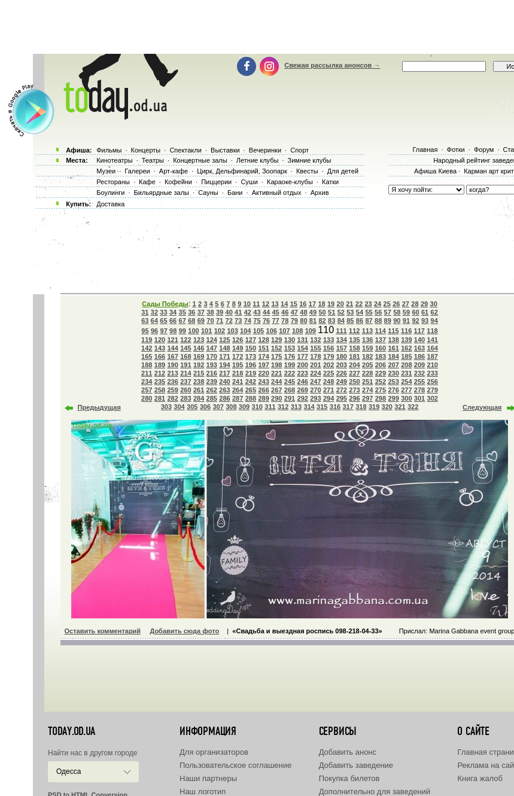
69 (201, 320)
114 (380, 330)
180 (341, 356)
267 (276, 390)
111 (341, 330)
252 (380, 381)
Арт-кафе (173, 171)
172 (237, 356)
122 (185, 339)
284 (198, 398)
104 (245, 330)
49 (313, 312)
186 (419, 356)
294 (328, 398)
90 (396, 320)
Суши (249, 181)
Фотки (456, 149)
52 (341, 312)
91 (406, 320)
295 (341, 398)
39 (219, 312)
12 (265, 303)
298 (380, 398)
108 (297, 330)
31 (144, 312)
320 (387, 406)
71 (219, 320)
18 (321, 303)
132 (315, 339)
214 (185, 373)
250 (354, 381)
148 (224, 348)
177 (302, 356)
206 (380, 364)
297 (367, 398)
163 (419, 348)
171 (224, 356)
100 (193, 330)
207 (393, 364)
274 (367, 390)
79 (294, 320)
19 (330, 303)
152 (276, 348)
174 (263, 356)
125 (224, 339)
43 (256, 312)
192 (198, 364)
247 (315, 381)
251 (367, 381)
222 (289, 373)
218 (237, 373)
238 (198, 381)
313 (296, 406)
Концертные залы (200, 160)
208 (406, 364)
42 (247, 312)
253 (393, 381)
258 (159, 390)
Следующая (482, 407)
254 (406, 381)
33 (163, 312)
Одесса (68, 771)
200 (302, 364)
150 (250, 348)
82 (322, 320)
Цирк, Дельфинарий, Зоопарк (242, 171)
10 (247, 303)
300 (406, 398)
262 (211, 390)
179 (328, 356)
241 (237, 381)
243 (263, 381)
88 (378, 320)
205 (367, 364)
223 (302, 373)
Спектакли (185, 150)
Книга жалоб (480, 778)
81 (313, 320)
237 (185, 381)
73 (238, 320)
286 (224, 398)
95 (144, 330)
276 (393, 390)
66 (173, 320)
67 (182, 320)
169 (198, 356)
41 (238, 312)
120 (159, 339)
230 (393, 373)
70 (210, 320)
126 (237, 339)
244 (276, 381)
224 (315, 373)
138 (393, 339)
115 (393, 330)
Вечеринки (265, 150)
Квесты (307, 171)
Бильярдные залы (161, 192)
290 (276, 398)
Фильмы (108, 150)
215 (198, 373)
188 (146, 364)
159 (367, 348)
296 (354, 398)
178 (315, 356)
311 (269, 406)
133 (328, 339)
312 (283, 406)
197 (263, 364)
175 (276, 356)
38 (210, 312)
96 (154, 330)
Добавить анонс (347, 752)
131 (302, 339)
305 (192, 406)
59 (406, 312)
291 (289, 398)
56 (378, 312)
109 (310, 330)
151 (263, 348)
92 (415, 320)
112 (354, 330)
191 (185, 364)
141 (432, 339)
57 (387, 312)
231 (406, 373)
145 (185, 348)
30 (433, 303)
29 (424, 303)
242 (250, 381)
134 (341, 339)
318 (360, 406)
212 (159, 373)
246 (302, 381)
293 (315, 398)
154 (302, 348)
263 (224, 390)
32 (154, 312)
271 (328, 390)
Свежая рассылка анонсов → (332, 65)
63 (144, 320)
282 (172, 398)
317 (347, 406)
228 (367, 373)
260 (185, 390)
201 (315, 364)
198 (276, 364)
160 (380, 348)
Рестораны (113, 181)
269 (302, 390)
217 (224, 373)
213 (172, 373)
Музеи (105, 171)
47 (294, 312)
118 (432, 330)
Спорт (299, 150)
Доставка (110, 204)
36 (191, 312)
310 (257, 406)
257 (146, 390)
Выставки (225, 150)
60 (415, 312)
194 (224, 364)
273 (354, 390)
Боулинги (110, 192)
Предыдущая (99, 407)
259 (172, 390)
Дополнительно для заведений (374, 791)
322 (412, 406)
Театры (153, 160)
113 (367, 330)
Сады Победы (165, 303)
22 (359, 303)
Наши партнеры (208, 778)
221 (276, 373)
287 (237, 398)
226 (341, 373)
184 (393, 356)
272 (341, 390)
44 (266, 312)
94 (434, 320)
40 (229, 312)
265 (250, 390)
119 (146, 339)
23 (368, 303)
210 (432, 364)
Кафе (147, 181)
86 (359, 320)
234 (146, 381)
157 (341, 348)
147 (211, 348)
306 (205, 406)
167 (172, 356)
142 (146, 348)
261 (198, 390)
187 (432, 356)
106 (271, 330)
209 (419, 364)
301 (419, 398)
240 (224, 381)
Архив (320, 192)
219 (250, 373)
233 (432, 373)
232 (419, 373)
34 (173, 312)
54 (359, 312)
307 (217, 406)
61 (424, 312)
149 (237, 348)
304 (179, 406)
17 (312, 303)
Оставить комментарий (103, 631)
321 (399, 406)
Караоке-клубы (290, 181)
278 (419, 390)
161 (393, 348)
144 (172, 348)
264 (237, 390)
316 (335, 406)
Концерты (145, 150)
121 (172, 339)
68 (191, 320)
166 (159, 356)
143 (159, 348)
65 (163, 320)
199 (289, 364)
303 (166, 406)
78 (284, 320)
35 (182, 312)
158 (354, 348)
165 (146, 356)
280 (146, 398)
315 (322, 406)
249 (341, 381)
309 (244, 406)
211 (146, 373)
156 (328, 348)
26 (396, 303)
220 (263, 373)
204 (354, 364)
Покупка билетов (349, 778)
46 (284, 312)
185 (406, 356)
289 (263, 398)
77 (275, 320)
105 (258, 330)
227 (354, 373)
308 (231, 406)
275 (380, 390)
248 (328, 381)
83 (331, 320)
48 (303, 312)
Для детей (342, 171)
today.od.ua (71, 731)
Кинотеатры (114, 160)
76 (266, 320)
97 (164, 330)
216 (211, 373)
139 (406, 339)
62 (434, 312)
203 (341, 364)
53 (350, 312)
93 (424, 320)
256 (432, 381)
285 (211, 398)
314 (308, 406)
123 (198, 339)
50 (322, 312)
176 (289, 356)
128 (263, 339)
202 (328, 364)
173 (250, 356)
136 (367, 339)
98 (173, 330)
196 (250, 364)
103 (232, 330)
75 (256, 320)
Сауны (208, 192)
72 (229, 320)
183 (380, 356)
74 (247, 320)
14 (284, 303)
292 (302, 398)
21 (349, 303)
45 (275, 312)
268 (289, 390)
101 (206, 330)
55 (368, 312)
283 (185, 398)
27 (405, 303)
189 (159, 364)
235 (159, 381)
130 (289, 339)
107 (284, 330)
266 (263, 390)
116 (406, 330)
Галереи (137, 171)
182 (367, 356)
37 (201, 312)
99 (182, 330)
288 (250, 398)
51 (331, 312)
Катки (330, 181)
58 (396, 312)
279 (432, 390)
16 (302, 303)
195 (237, 364)
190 (172, 364)
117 (419, 330)
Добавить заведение (356, 765)
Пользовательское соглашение (235, 765)
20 (340, 303)
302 (432, 398)
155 (315, 348)
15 (293, 303)
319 (374, 406)
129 (276, 339)
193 (211, 364)
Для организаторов (214, 752)
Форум (484, 149)
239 (211, 381)
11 (256, 303)
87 (368, 320)
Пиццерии (216, 181)
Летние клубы (257, 160)
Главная (424, 149)
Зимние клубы (309, 160)
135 (354, 339)
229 (380, 373)
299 (393, 398)
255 (419, 381)
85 (350, 320)
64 (154, 320)
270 (315, 390)
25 (387, 303)
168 (185, 356)
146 (198, 348)
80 (303, 320)
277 (406, 390)
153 (289, 348)
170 (211, 356)
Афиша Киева (435, 171)
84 (341, 320)
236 (172, 381)
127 (250, 339)
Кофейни (178, 181)
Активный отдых (277, 192)
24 (377, 303)
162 (406, 348)
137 (380, 339)
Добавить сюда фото (184, 631)
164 (432, 348)
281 (159, 398)
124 (211, 339)
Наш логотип (203, 791)
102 (219, 330)
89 (387, 320)
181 (354, 356)
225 (328, 373)
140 (419, 339)
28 (414, 303)
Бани (235, 192)
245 (289, 381)
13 (274, 303)
